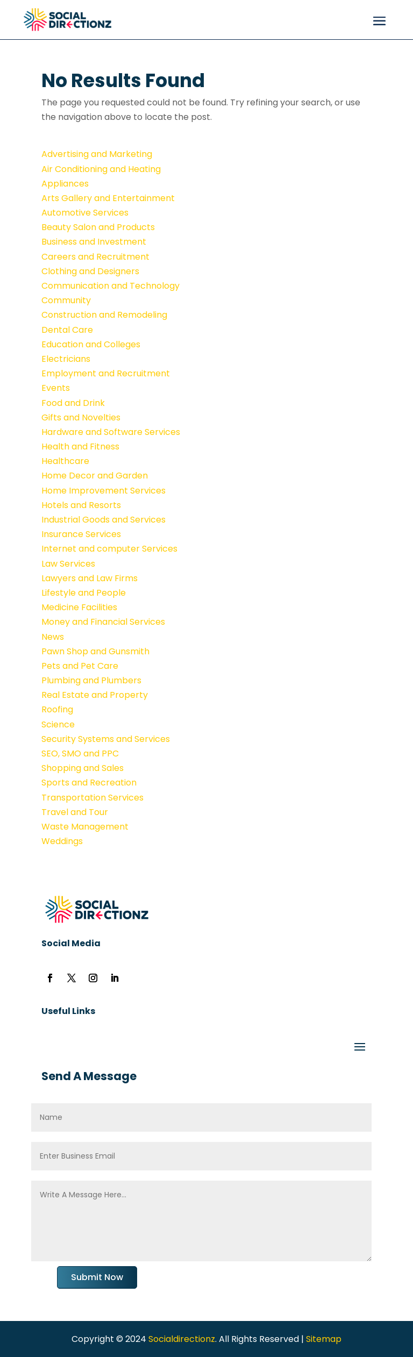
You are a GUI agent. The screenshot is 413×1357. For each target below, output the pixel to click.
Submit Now (97, 1277)
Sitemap (323, 1339)
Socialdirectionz (180, 1339)
